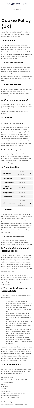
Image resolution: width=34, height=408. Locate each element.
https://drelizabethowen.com (18, 45)
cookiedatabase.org (7, 404)
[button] (17, 9)
